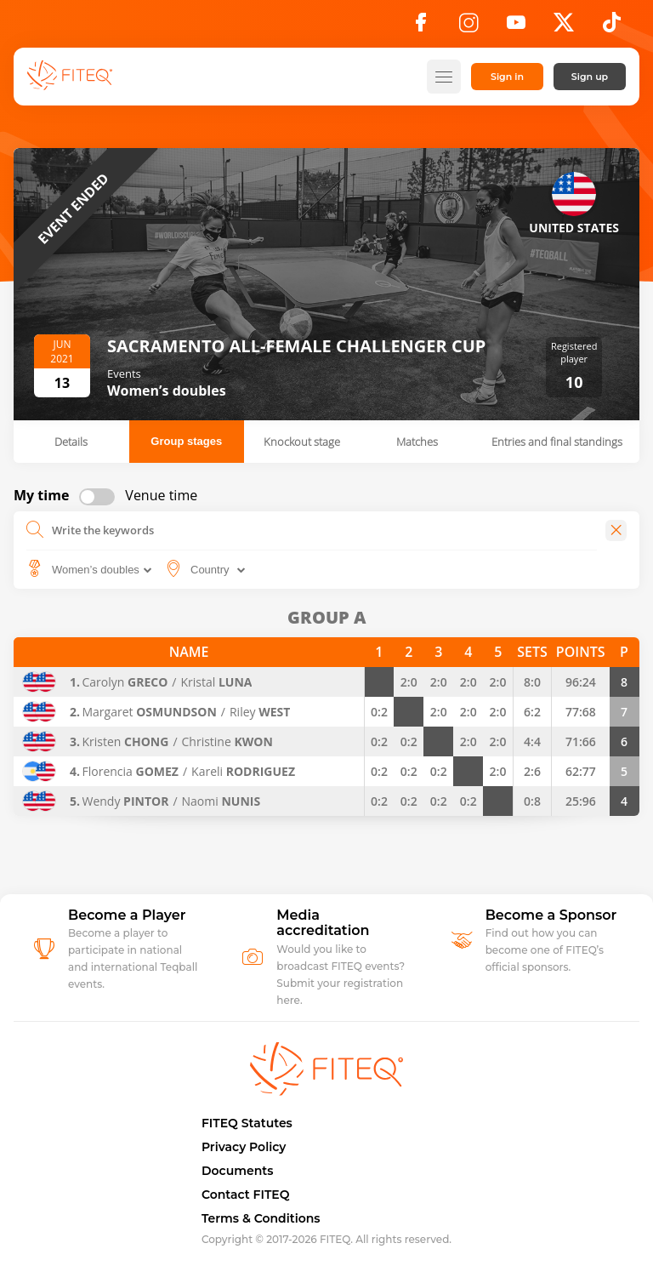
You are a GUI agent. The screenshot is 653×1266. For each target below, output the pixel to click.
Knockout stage (302, 441)
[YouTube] (516, 27)
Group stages (186, 441)
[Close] (616, 530)
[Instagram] (468, 27)
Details (71, 441)
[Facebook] (421, 27)
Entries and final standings (556, 441)
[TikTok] (611, 27)
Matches (417, 441)
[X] (564, 27)
